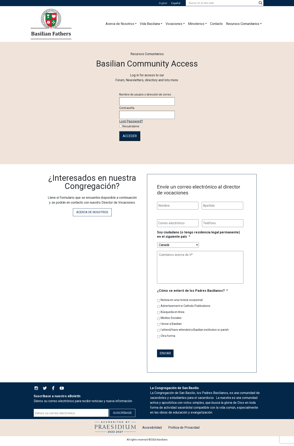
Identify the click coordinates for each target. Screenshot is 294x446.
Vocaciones (174, 24)
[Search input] (223, 3)
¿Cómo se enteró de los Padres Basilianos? (192, 291)
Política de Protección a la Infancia (115, 427)
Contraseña (126, 108)
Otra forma (168, 335)
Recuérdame (129, 126)
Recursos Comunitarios (242, 24)
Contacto (216, 24)
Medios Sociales (171, 318)
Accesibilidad (152, 427)
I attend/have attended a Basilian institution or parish (195, 329)
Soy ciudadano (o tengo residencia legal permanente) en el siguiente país (198, 234)
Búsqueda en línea (172, 312)
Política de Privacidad (183, 427)
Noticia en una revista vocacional (182, 300)
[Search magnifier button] (260, 3)
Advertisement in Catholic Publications (185, 305)
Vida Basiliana (150, 24)
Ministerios (196, 24)
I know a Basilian (171, 323)
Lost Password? (131, 121)
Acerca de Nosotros (120, 24)
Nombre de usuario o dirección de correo (145, 94)
